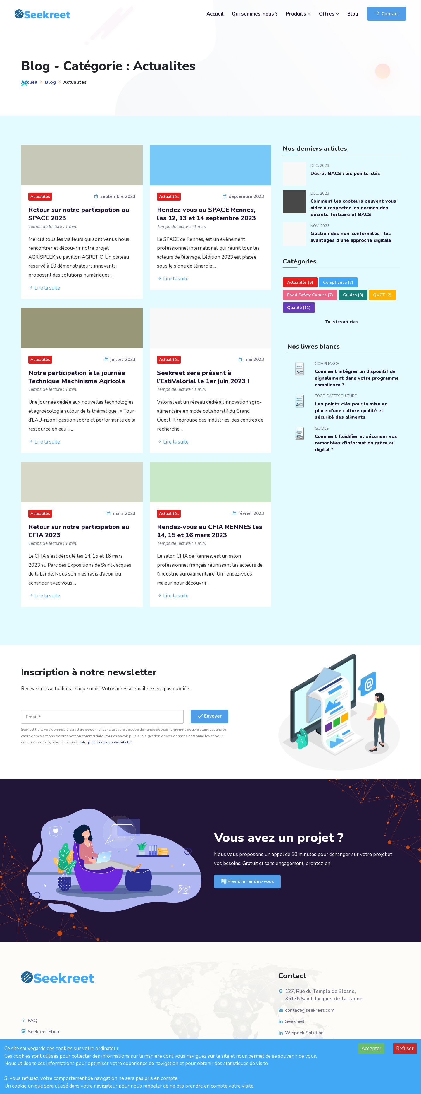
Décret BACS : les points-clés (347, 173)
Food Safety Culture (310, 296)
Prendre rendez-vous (248, 886)
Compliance (338, 283)
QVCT (382, 296)
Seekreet (295, 1026)
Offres (329, 14)
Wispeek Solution (305, 1037)
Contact (386, 14)
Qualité (298, 308)
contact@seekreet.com (311, 1014)
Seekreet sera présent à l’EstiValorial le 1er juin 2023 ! (207, 379)
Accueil (215, 14)
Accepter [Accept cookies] (371, 1048)
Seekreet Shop (45, 1036)
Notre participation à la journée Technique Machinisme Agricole (81, 379)
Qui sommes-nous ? (255, 14)
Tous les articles (341, 323)
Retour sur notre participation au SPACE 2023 (78, 215)
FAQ (33, 1024)
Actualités (40, 196)
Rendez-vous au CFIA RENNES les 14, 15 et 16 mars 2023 (208, 535)
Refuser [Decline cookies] (405, 1048)
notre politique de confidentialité (105, 746)
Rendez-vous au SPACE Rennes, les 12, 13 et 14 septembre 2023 (210, 219)
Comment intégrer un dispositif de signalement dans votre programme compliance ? (354, 379)
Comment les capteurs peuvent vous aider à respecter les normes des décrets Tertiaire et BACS (352, 208)
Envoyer (210, 721)
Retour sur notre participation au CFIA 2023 (78, 535)
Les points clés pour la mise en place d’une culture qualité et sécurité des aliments (353, 413)
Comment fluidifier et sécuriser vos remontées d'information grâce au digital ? (353, 446)
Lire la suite (44, 289)
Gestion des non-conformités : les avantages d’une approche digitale (353, 238)
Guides (353, 296)
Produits (298, 14)
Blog (352, 14)
